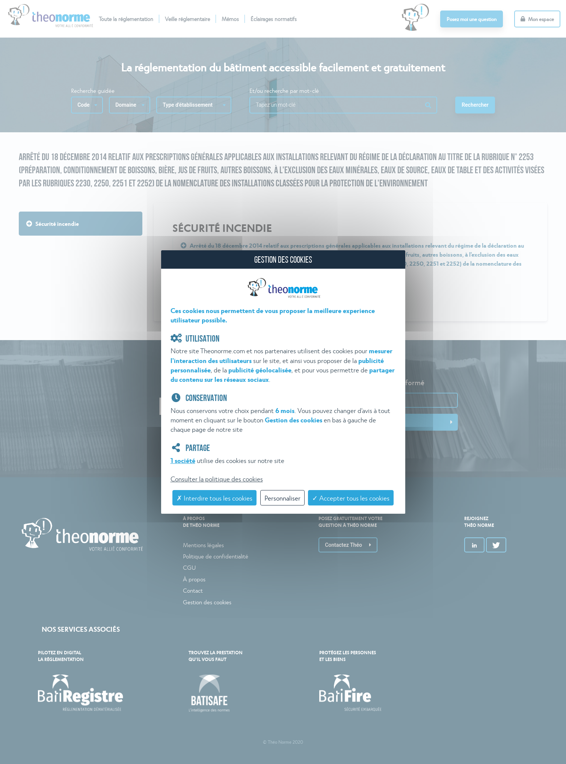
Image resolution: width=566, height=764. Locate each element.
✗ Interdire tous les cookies (214, 498)
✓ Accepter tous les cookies (350, 498)
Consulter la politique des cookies (217, 479)
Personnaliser (282, 498)
